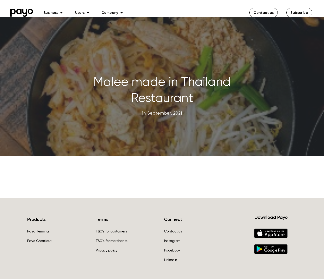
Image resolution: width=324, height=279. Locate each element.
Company (112, 13)
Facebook (172, 250)
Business (53, 13)
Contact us (173, 231)
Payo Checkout (39, 241)
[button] (263, 12)
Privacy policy (107, 250)
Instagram (172, 241)
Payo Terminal (38, 231)
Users (82, 13)
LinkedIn (170, 260)
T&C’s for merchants (111, 241)
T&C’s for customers (111, 231)
